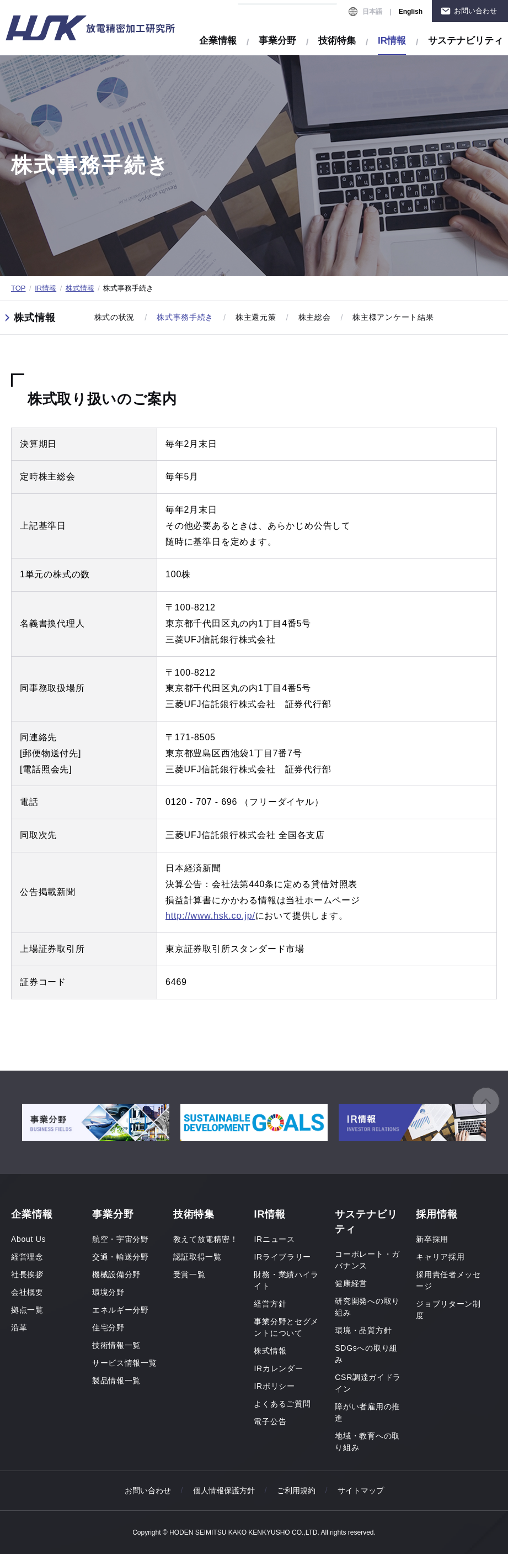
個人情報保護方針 (224, 1490)
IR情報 (45, 288)
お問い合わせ (475, 11)
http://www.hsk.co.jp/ (210, 915)
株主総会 (314, 317)
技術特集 (337, 40)
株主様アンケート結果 (393, 317)
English (411, 11)
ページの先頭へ (486, 1101)
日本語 (372, 11)
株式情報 (80, 288)
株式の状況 (114, 317)
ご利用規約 (296, 1490)
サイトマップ (361, 1490)
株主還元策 (256, 317)
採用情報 (437, 1214)
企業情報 (218, 40)
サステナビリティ (465, 40)
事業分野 (277, 40)
